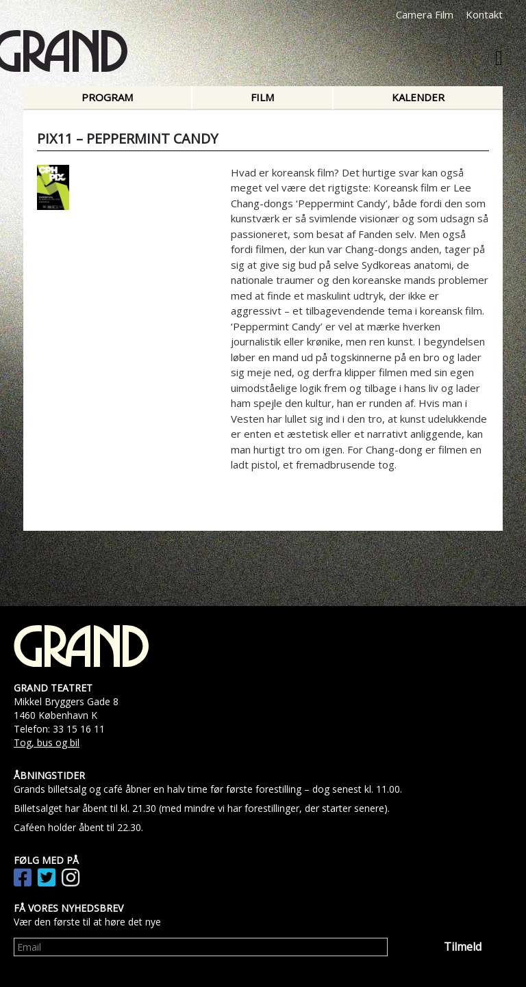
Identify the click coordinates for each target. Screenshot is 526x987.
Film (262, 97)
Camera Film (424, 14)
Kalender (418, 97)
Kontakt (484, 14)
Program (107, 97)
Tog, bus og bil (46, 742)
